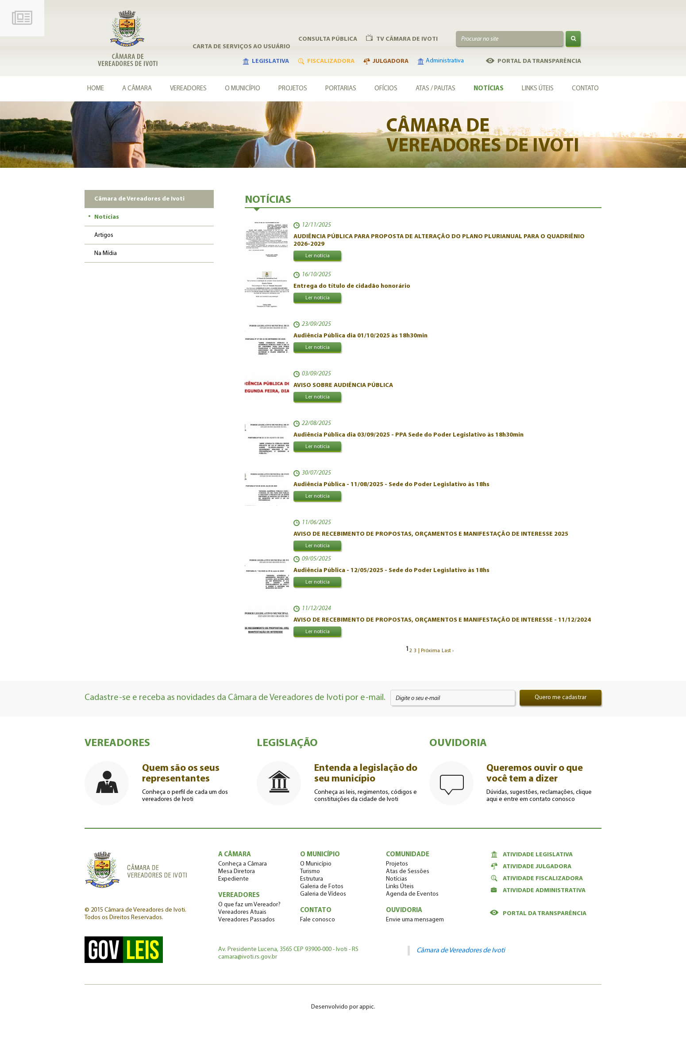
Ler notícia (317, 256)
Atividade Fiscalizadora (536, 878)
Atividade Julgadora (530, 866)
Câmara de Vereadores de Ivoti (460, 950)
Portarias (340, 88)
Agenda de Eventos (412, 894)
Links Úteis (538, 88)
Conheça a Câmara (242, 864)
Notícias (489, 88)
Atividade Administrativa (538, 890)
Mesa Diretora (236, 871)
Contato (585, 88)
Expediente (233, 879)
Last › (448, 650)
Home (95, 88)
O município (242, 88)
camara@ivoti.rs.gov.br (247, 957)
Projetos (292, 88)
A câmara (137, 88)
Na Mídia (105, 253)
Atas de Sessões (407, 871)
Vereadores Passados (246, 919)
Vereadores (188, 88)
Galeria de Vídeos (323, 894)
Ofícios (385, 88)
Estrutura (311, 879)
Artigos (103, 235)
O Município (315, 864)
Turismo (310, 871)
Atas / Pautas (435, 88)
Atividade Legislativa (531, 854)
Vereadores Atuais (242, 912)
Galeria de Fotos (321, 886)
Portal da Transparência (538, 913)
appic (366, 1007)
